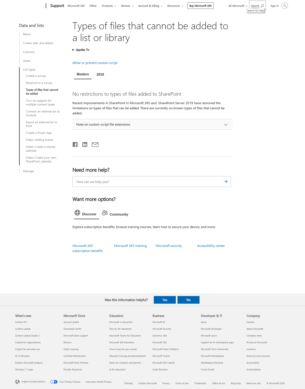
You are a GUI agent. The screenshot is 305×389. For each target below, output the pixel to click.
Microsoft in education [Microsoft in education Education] (120, 322)
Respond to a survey (39, 83)
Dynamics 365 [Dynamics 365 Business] (159, 335)
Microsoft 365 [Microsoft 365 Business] (159, 342)
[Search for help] (257, 5)
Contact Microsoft (147, 383)
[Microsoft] (29, 6)
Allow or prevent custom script (94, 62)
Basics (27, 34)
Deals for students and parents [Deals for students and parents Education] (125, 362)
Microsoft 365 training (130, 245)
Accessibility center (211, 245)
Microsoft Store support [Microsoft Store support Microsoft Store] (76, 335)
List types (29, 69)
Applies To (82, 50)
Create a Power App (39, 133)
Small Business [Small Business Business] (160, 369)
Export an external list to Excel (41, 124)
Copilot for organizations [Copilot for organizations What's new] (28, 342)
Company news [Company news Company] (254, 335)
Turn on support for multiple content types (40, 102)
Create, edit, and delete (38, 43)
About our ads (253, 383)
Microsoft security (169, 245)
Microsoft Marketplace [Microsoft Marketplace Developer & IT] (212, 355)
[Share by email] (93, 143)
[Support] (56, 6)
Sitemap (128, 383)
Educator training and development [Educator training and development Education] (127, 355)
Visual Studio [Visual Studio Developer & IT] (207, 369)
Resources (173, 5)
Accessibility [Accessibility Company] (253, 362)
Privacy (166, 383)
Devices (125, 5)
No (188, 300)
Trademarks (200, 383)
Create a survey (36, 76)
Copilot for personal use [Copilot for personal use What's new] (27, 349)
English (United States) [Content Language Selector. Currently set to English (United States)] (33, 381)
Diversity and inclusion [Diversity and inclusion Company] (258, 355)
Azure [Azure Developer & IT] (204, 322)
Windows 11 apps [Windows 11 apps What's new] (24, 369)
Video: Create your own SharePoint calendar (41, 159)
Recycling (236, 383)
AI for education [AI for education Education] (117, 369)
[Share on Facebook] (75, 143)
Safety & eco (218, 383)
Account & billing (148, 5)
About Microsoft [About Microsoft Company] (255, 328)
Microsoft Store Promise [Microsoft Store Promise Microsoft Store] (76, 362)
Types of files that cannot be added (42, 92)
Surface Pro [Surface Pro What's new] (21, 322)
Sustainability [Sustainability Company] (254, 369)
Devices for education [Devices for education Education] (120, 328)
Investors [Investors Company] (251, 349)
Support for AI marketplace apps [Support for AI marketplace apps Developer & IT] (217, 342)
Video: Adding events (39, 140)
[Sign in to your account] (279, 6)
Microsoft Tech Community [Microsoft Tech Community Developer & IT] (214, 349)
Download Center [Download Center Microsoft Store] (73, 328)
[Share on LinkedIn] (83, 143)
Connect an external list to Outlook (43, 113)
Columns (29, 52)
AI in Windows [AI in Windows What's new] (22, 355)
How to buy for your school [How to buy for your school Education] (123, 349)
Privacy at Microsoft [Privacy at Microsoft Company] (257, 342)
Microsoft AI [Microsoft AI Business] (158, 322)
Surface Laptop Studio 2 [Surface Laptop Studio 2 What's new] (27, 335)
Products (107, 5)
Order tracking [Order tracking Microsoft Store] (71, 349)
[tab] (83, 74)
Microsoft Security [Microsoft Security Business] (161, 328)
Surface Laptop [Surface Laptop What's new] (22, 328)
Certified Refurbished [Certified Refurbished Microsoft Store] (74, 355)
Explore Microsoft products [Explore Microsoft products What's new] (29, 362)
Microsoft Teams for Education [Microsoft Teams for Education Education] (125, 335)
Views (26, 61)
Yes (164, 300)
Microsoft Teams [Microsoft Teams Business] (161, 355)
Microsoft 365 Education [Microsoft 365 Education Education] (121, 342)
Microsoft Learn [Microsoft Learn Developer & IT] (209, 335)
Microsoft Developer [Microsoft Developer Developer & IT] (211, 328)
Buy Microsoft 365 (200, 5)
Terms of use (182, 383)
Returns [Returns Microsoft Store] (68, 342)
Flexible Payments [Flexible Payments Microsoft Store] (73, 369)
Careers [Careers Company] (251, 322)
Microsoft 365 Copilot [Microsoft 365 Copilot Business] (163, 362)
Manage (28, 171)
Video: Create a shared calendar (40, 148)
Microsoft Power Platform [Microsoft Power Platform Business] (165, 349)
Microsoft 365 (76, 5)
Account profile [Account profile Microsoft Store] (71, 322)
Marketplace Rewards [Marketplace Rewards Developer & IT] (212, 362)
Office (93, 5)
